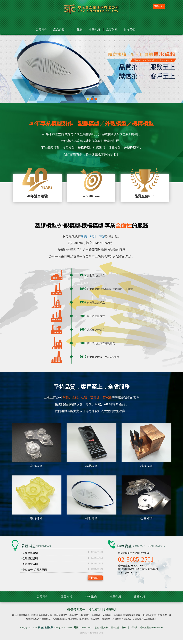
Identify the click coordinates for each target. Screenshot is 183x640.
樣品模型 (91, 466)
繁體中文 (159, 6)
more (95, 577)
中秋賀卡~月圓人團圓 (62, 569)
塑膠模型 (36, 466)
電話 (76, 627)
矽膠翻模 (36, 518)
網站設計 (84, 633)
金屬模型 (146, 518)
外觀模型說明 (62, 563)
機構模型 (146, 466)
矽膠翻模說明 (62, 552)
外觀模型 (91, 518)
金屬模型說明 (62, 558)
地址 (96, 627)
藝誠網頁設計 (96, 633)
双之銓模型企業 (91, 10)
